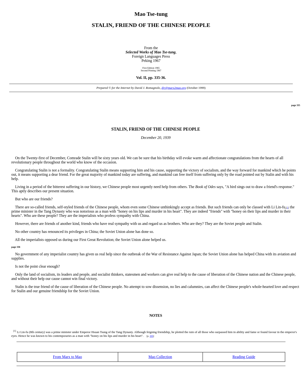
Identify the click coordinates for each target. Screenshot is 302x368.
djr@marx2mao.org (174, 88)
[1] (14, 330)
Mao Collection (160, 357)
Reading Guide (243, 357)
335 (151, 336)
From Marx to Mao (67, 357)
